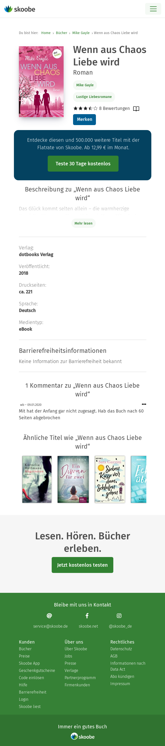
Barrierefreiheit (32, 692)
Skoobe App (29, 663)
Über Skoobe (76, 649)
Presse (70, 663)
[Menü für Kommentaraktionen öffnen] (144, 404)
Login (23, 699)
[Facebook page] (88, 621)
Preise (24, 656)
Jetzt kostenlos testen (82, 565)
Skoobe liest (30, 706)
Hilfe (23, 685)
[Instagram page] (120, 621)
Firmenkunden (77, 685)
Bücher (61, 33)
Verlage (71, 670)
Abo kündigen (122, 676)
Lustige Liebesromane (94, 97)
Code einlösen (31, 677)
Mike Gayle (81, 33)
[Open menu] (153, 9)
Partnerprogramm (80, 677)
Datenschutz (121, 649)
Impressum (120, 683)
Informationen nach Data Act (127, 666)
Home (46, 33)
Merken (84, 119)
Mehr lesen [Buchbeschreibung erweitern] (83, 223)
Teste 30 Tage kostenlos (83, 164)
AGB (114, 656)
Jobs (68, 656)
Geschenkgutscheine (37, 670)
